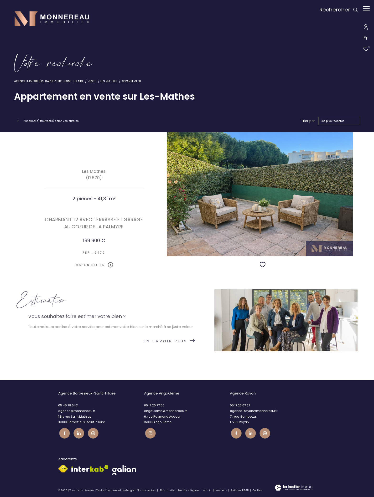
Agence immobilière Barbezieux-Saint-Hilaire (48, 81)
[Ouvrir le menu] (366, 8)
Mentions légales (189, 490)
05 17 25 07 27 (240, 405)
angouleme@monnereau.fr (165, 411)
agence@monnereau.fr (76, 411)
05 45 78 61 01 (68, 405)
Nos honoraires (146, 490)
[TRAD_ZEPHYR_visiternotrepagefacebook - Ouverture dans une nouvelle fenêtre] (63, 432)
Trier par (308, 121)
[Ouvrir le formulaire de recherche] (336, 9)
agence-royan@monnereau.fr (254, 411)
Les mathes (108, 81)
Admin (207, 490)
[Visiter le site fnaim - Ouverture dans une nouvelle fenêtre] (63, 468)
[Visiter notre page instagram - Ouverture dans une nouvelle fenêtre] (92, 432)
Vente (92, 81)
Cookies (257, 489)
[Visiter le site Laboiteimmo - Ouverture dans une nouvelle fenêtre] (293, 488)
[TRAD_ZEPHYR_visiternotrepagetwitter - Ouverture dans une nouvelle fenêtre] (78, 432)
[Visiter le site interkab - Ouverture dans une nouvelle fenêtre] (90, 468)
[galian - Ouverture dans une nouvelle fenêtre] (124, 469)
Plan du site (167, 490)
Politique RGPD (240, 490)
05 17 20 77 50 (154, 405)
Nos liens (221, 490)
